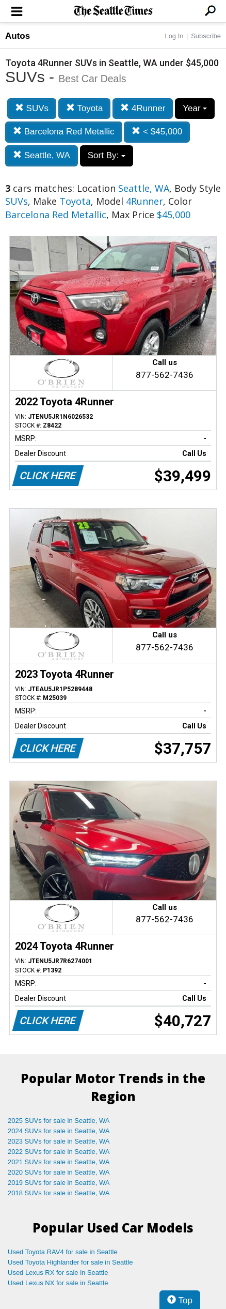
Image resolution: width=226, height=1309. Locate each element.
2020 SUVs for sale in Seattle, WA (59, 1172)
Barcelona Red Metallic (64, 131)
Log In (174, 36)
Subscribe (206, 36)
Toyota (84, 108)
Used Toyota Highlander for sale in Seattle (70, 1262)
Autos (17, 36)
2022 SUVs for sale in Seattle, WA (59, 1151)
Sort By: (106, 155)
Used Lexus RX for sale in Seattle (58, 1272)
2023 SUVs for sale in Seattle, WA (59, 1141)
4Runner (142, 108)
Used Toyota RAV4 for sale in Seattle (63, 1252)
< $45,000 (157, 131)
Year (195, 108)
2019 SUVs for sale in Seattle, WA (59, 1182)
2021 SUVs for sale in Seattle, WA (59, 1162)
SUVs (32, 108)
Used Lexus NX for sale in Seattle (58, 1283)
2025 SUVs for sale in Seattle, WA (59, 1120)
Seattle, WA (41, 155)
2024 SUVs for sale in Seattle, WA (59, 1131)
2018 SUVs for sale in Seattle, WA (59, 1193)
